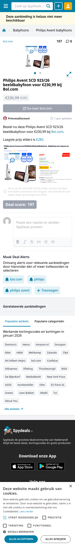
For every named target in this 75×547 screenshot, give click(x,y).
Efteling (28, 368)
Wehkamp (35, 352)
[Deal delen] (58, 6)
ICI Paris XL (58, 385)
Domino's (10, 344)
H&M (20, 352)
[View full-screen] (69, 74)
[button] (37, 532)
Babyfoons (21, 30)
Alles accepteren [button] (21, 539)
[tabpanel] (37, 369)
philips (36, 279)
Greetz (9, 393)
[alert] (37, 514)
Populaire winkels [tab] (17, 321)
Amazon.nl (42, 344)
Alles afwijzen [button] (55, 539)
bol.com (8, 41)
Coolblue (52, 360)
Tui (55, 393)
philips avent (17, 290)
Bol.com (57, 131)
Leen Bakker (26, 393)
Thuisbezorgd (47, 368)
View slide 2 (40, 73)
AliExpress (11, 368)
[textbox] (42, 227)
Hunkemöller (25, 385)
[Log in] (68, 6)
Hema (26, 344)
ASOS (8, 385)
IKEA (64, 368)
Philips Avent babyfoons (54, 30)
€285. (40, 139)
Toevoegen (47, 290)
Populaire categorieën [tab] (49, 321)
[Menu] (5, 5)
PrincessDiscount (19, 118)
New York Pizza (56, 376)
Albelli (43, 393)
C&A (65, 352)
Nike (8, 352)
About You (11, 401)
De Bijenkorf (12, 376)
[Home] (4, 30)
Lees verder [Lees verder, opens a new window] (26, 511)
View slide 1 (35, 73)
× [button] (70, 486)
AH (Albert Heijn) (15, 360)
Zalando (52, 352)
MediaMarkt (33, 376)
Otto (42, 385)
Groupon (60, 344)
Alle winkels (14, 409)
